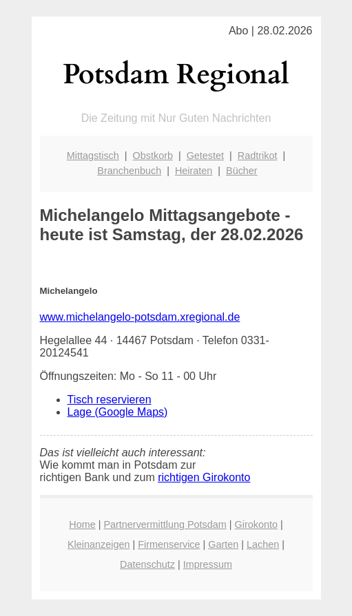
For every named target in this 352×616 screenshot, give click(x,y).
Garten (223, 544)
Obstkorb (153, 155)
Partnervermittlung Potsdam (164, 524)
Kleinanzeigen (99, 544)
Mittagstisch (93, 155)
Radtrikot (258, 155)
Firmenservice (169, 544)
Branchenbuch (129, 170)
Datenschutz (147, 564)
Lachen (263, 544)
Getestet (205, 155)
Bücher (242, 170)
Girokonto (256, 524)
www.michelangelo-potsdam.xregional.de (140, 317)
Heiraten (193, 170)
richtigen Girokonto (204, 477)
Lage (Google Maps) (118, 412)
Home (82, 524)
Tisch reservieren (110, 399)
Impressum (207, 564)
